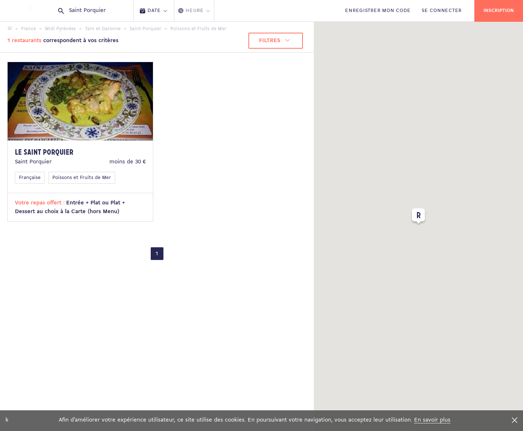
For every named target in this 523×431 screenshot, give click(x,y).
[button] (418, 217)
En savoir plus (432, 420)
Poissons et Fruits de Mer (81, 177)
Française (30, 177)
